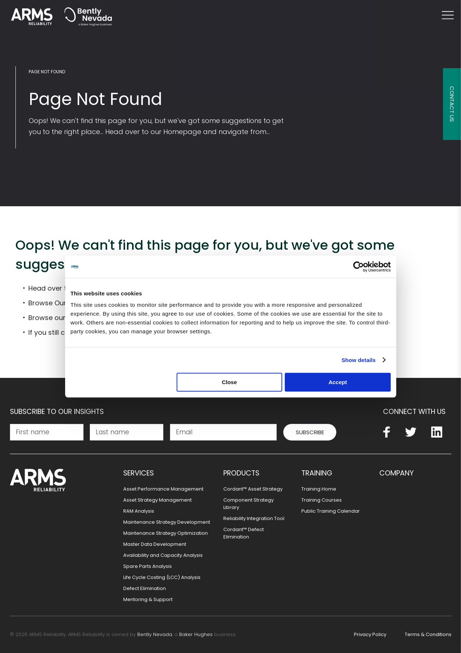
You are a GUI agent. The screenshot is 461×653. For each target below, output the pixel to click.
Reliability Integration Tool (253, 518)
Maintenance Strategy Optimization (165, 533)
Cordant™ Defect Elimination (243, 533)
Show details (358, 360)
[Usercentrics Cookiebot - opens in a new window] (358, 266)
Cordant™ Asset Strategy (253, 488)
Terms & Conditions (428, 634)
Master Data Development (154, 544)
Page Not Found (47, 72)
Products (241, 473)
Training (316, 473)
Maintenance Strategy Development (166, 522)
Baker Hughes (196, 634)
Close (229, 382)
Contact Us (452, 104)
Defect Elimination (144, 588)
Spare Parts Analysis (147, 566)
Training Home (318, 488)
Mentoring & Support (148, 599)
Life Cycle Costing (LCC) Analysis (162, 577)
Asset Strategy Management (157, 499)
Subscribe (310, 432)
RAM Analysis (138, 511)
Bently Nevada (154, 634)
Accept (338, 382)
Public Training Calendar (330, 511)
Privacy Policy (370, 634)
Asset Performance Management (163, 488)
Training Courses (321, 499)
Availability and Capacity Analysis (163, 555)
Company (396, 473)
